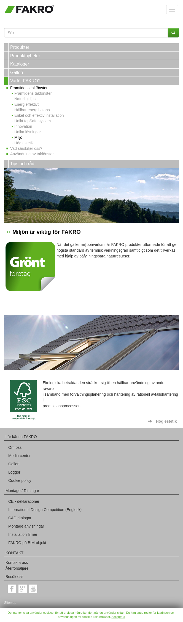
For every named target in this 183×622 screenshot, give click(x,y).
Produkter (19, 47)
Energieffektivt (26, 104)
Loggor (14, 472)
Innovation (23, 126)
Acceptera (118, 616)
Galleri (16, 72)
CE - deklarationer (23, 501)
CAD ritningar (19, 518)
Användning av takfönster (32, 154)
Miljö (18, 137)
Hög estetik (24, 143)
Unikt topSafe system (32, 121)
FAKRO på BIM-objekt (27, 542)
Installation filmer (22, 534)
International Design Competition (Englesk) (45, 509)
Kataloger (19, 64)
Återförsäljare (17, 568)
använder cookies (41, 612)
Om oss (14, 447)
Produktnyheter (25, 55)
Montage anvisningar (26, 526)
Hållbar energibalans (32, 110)
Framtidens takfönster (28, 88)
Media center (19, 455)
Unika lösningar (27, 132)
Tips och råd (22, 163)
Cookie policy (19, 480)
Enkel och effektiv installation (39, 115)
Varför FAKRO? (25, 80)
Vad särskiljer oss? (26, 148)
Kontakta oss (17, 562)
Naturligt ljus (25, 99)
